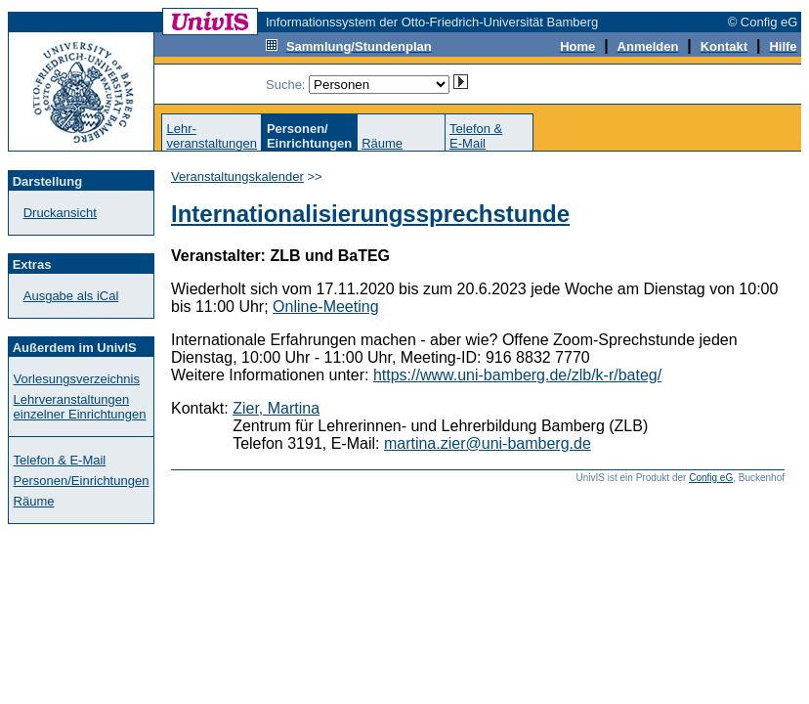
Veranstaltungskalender (237, 176)
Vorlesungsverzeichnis (77, 379)
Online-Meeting (326, 306)
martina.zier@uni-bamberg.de (487, 443)
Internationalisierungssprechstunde (370, 213)
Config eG (711, 477)
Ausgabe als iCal (71, 295)
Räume (382, 143)
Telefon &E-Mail (475, 136)
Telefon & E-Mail (60, 460)
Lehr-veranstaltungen (211, 136)
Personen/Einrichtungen (81, 480)
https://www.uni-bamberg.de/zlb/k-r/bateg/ (517, 375)
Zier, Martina (276, 408)
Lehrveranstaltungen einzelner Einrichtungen (80, 406)
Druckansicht (60, 212)
